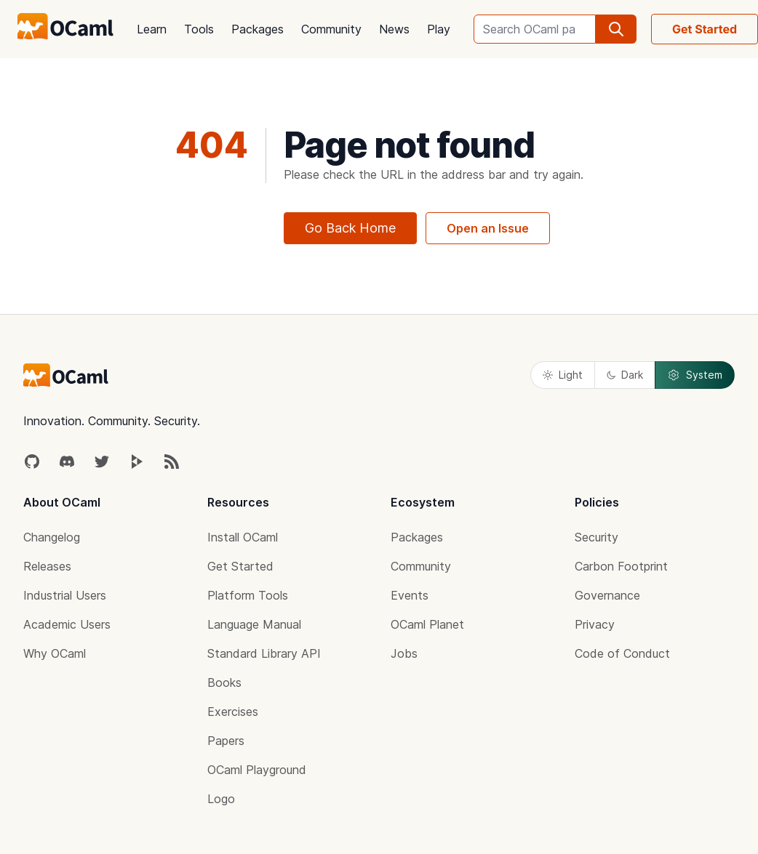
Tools (199, 29)
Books (224, 682)
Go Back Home (350, 227)
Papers (225, 740)
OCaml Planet (427, 624)
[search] (616, 29)
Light (563, 374)
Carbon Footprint (621, 566)
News (394, 29)
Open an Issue (488, 228)
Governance (607, 595)
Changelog (51, 537)
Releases (47, 566)
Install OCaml (242, 537)
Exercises (232, 711)
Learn (152, 29)
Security (596, 537)
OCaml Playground (256, 769)
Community (331, 29)
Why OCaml (54, 653)
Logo (221, 798)
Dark (625, 374)
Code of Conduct (622, 653)
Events (409, 595)
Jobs (404, 653)
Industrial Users (64, 595)
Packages (257, 29)
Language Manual (254, 624)
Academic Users (67, 624)
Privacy (595, 624)
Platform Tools (247, 595)
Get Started (240, 566)
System (694, 375)
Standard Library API (264, 653)
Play (438, 29)
